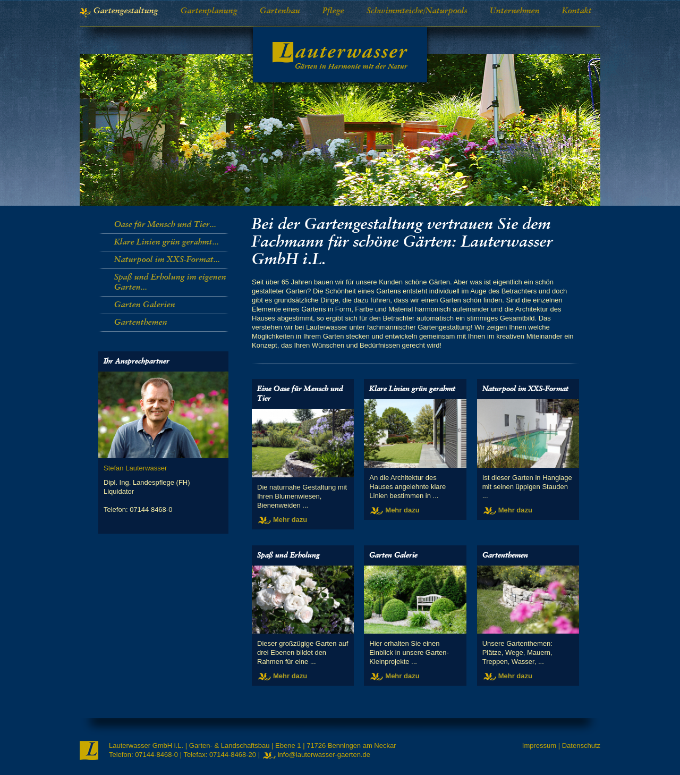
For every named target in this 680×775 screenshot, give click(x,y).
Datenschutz (581, 745)
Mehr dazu (290, 520)
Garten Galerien (144, 305)
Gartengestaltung (126, 11)
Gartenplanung (209, 11)
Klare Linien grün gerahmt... (166, 242)
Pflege (333, 11)
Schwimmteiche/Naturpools (417, 11)
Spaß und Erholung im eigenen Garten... (170, 282)
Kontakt (577, 11)
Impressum (539, 745)
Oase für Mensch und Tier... (165, 225)
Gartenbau (280, 11)
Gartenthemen (140, 322)
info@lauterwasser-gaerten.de (324, 755)
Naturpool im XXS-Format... (167, 260)
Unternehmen (515, 11)
